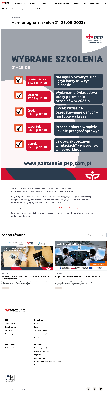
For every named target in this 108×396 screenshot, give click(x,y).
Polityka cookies (39, 358)
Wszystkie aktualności (95, 235)
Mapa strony (9, 334)
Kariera (86, 3)
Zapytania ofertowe (40, 330)
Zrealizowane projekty (41, 334)
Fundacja (76, 3)
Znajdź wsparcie (19, 3)
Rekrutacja (37, 327)
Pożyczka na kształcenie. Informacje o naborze (77, 276)
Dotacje (44, 3)
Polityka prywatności (41, 348)
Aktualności (94, 3)
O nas (36, 323)
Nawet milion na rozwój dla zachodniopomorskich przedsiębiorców (25, 277)
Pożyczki (32, 3)
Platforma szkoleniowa (60, 3)
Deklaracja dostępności (42, 351)
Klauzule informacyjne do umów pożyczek (47, 361)
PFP (2, 9)
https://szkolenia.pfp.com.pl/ (65, 208)
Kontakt (103, 3)
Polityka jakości (39, 365)
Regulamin (37, 355)
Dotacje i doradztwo (11, 327)
